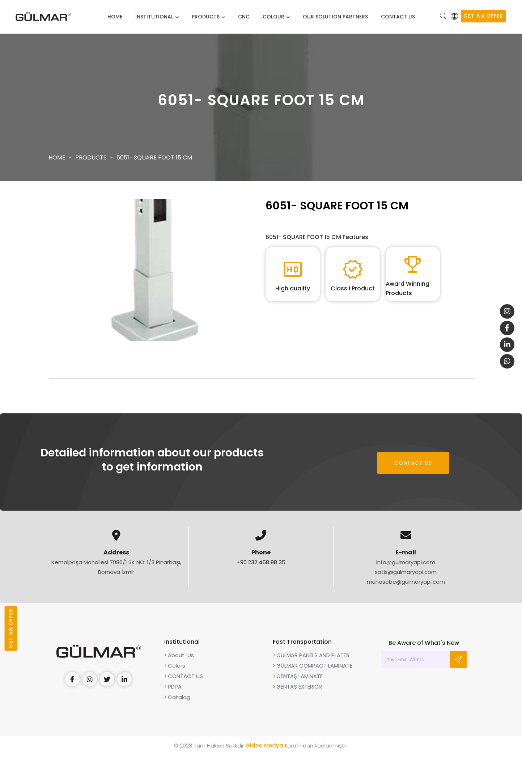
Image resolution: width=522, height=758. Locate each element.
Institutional (154, 16)
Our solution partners (335, 16)
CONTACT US (398, 16)
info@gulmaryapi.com (405, 565)
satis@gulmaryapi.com (406, 575)
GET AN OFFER (483, 16)
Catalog (177, 700)
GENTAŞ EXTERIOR (297, 690)
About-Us (179, 658)
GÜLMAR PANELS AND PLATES (311, 658)
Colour (273, 16)
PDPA (173, 690)
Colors (174, 669)
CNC (244, 16)
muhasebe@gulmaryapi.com (406, 585)
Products (206, 16)
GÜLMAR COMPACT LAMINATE (312, 669)
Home (114, 16)
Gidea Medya (264, 749)
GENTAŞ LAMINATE (298, 679)
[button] (443, 17)
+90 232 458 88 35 (261, 565)
